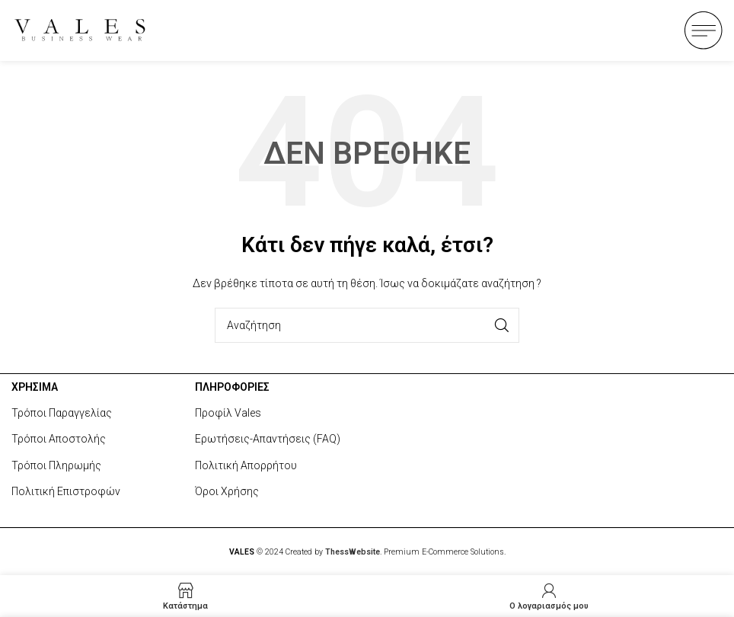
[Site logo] (79, 29)
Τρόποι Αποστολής (58, 439)
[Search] (367, 325)
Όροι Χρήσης (227, 491)
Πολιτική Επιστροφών (65, 491)
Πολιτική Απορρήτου (246, 465)
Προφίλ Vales (228, 413)
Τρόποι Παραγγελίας (61, 413)
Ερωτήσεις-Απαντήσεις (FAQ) (267, 439)
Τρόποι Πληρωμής (56, 465)
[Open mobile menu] (703, 30)
